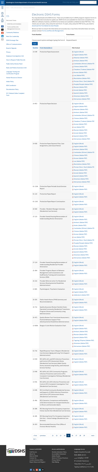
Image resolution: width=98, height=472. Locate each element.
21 (52, 435)
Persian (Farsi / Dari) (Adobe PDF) (84, 81)
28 (80, 435)
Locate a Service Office (36, 460)
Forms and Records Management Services (13, 28)
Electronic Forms (11, 20)
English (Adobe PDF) (80, 55)
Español (81, 452)
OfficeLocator (2, 14)
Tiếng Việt (77, 464)
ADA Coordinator (11, 85)
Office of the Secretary (16, 7)
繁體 (79, 455)
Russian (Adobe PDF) (80, 87)
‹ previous (42, 435)
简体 (75, 455)
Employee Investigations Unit (15, 56)
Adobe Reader (56, 456)
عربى (75, 458)
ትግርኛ (89, 467)
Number (35, 48)
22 (56, 435)
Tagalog (76, 467)
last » (35, 439)
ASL (93, 467)
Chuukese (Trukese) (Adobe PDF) (84, 69)
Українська (85, 461)
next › (93, 435)
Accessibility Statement (59, 454)
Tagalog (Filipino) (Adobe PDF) (84, 340)
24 (64, 435)
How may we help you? (71, 2)
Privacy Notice (56, 460)
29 (84, 435)
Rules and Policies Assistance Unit (16, 68)
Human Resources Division (14, 77)
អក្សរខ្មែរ (80, 458)
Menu (2, 7)
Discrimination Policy (12, 89)
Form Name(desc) (46, 48)
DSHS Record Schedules (14, 24)
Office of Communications (14, 44)
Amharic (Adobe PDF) (81, 61)
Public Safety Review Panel (14, 64)
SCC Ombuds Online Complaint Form (15, 94)
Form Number (36, 34)
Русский (87, 452)
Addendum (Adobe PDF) (81, 295)
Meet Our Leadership (12, 36)
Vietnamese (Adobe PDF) (82, 99)
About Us (32, 454)
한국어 (84, 455)
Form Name (70, 34)
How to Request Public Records (15, 60)
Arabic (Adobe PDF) (80, 225)
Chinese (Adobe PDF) (80, 66)
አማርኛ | (83, 464)
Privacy (8, 52)
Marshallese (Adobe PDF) (82, 78)
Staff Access (33, 452)
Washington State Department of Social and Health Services (26, 2)
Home (7, 7)
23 (60, 435)
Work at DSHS (34, 456)
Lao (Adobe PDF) (79, 75)
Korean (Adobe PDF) (80, 72)
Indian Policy (10, 81)
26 (72, 435)
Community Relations (12, 32)
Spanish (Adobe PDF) (80, 93)
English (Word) (79, 52)
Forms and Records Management (53, 31)
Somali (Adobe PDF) (80, 90)
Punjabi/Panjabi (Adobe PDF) (83, 84)
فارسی (88, 464)
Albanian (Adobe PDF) (81, 58)
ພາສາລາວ (83, 467)
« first (35, 435)
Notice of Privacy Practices (60, 458)
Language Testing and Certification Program (13, 73)
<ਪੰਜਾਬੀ (86, 458)
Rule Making (55, 462)
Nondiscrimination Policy (59, 452)
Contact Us (33, 458)
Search (95, 2)
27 (76, 435)
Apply (34, 43)
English (76, 452)
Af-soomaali (77, 461)
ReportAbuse (2, 20)
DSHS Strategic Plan (12, 40)
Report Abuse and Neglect (37, 462)
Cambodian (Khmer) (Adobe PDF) (85, 64)
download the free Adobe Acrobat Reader (45, 26)
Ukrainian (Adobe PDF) (81, 96)
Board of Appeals (11, 48)
